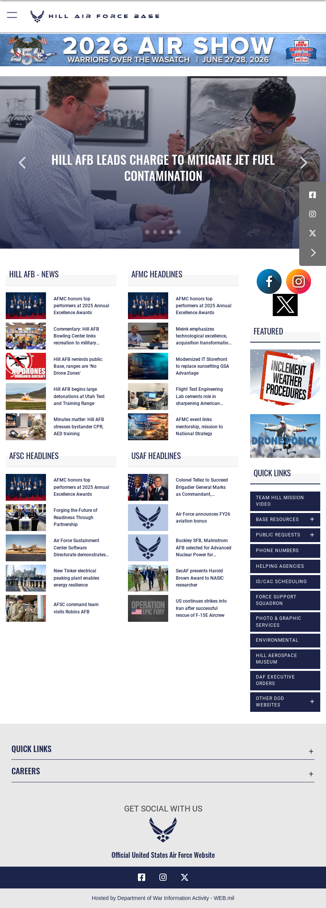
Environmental (277, 640)
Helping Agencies (280, 566)
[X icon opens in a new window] (312, 233)
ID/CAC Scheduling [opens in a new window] (281, 581)
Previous (32, 162)
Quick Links (31, 748)
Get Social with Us (163, 808)
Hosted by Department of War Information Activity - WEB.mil (163, 898)
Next (293, 162)
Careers (25, 771)
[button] (12, 16)
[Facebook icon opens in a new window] (312, 195)
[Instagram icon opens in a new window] (312, 214)
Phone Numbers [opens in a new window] (277, 550)
